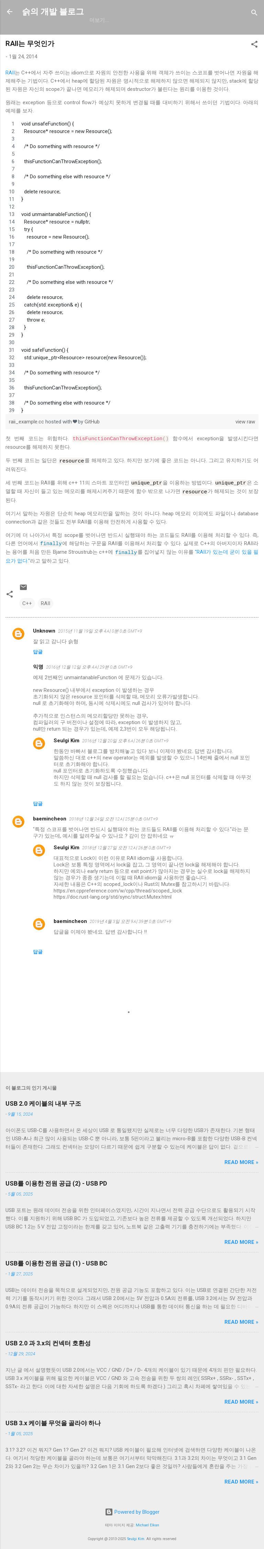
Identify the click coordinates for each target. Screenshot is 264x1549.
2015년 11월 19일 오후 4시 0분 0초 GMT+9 (100, 628)
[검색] (254, 13)
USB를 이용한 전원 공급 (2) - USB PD (56, 1180)
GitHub (99, 20)
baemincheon (49, 816)
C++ (27, 600)
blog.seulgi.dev (199, 20)
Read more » (241, 1159)
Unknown (44, 628)
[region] (132, 267)
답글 (38, 648)
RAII (10, 73)
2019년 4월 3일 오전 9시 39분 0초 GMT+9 (130, 918)
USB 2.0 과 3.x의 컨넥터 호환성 (48, 1340)
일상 (126, 20)
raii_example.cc (27, 422)
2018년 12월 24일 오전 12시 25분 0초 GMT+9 (113, 815)
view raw (245, 422)
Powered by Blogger (132, 1509)
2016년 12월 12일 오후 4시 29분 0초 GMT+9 (89, 664)
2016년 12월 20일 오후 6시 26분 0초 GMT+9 (125, 737)
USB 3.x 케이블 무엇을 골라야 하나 (53, 1420)
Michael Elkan (147, 1522)
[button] (254, 45)
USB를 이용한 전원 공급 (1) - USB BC (56, 1260)
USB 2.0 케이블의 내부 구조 (43, 1100)
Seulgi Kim (66, 737)
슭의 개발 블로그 (53, 11)
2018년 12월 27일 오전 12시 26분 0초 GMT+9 (126, 844)
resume (154, 20)
